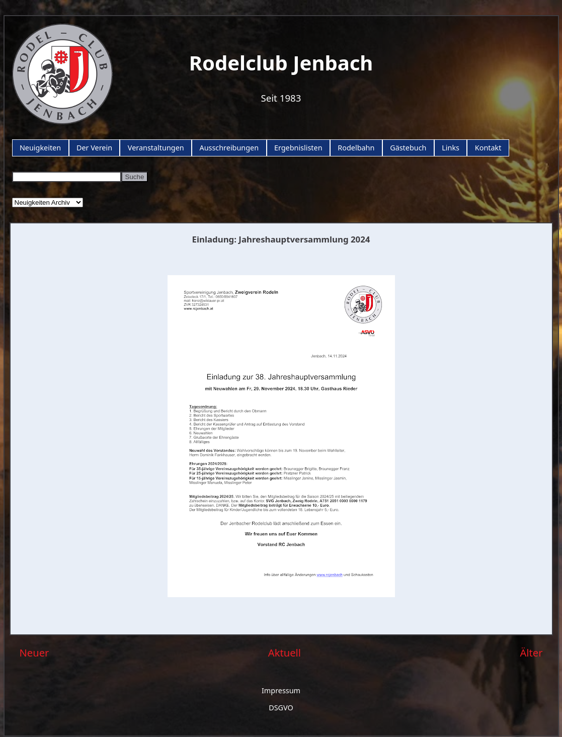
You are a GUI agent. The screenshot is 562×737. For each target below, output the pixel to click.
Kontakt (488, 147)
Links (450, 147)
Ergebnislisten (298, 147)
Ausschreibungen (229, 147)
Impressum (281, 690)
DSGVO (281, 707)
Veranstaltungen (156, 147)
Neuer (34, 652)
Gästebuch (408, 147)
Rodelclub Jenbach (281, 62)
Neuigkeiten (40, 147)
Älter (531, 652)
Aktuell (284, 652)
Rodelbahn (356, 147)
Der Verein (94, 147)
